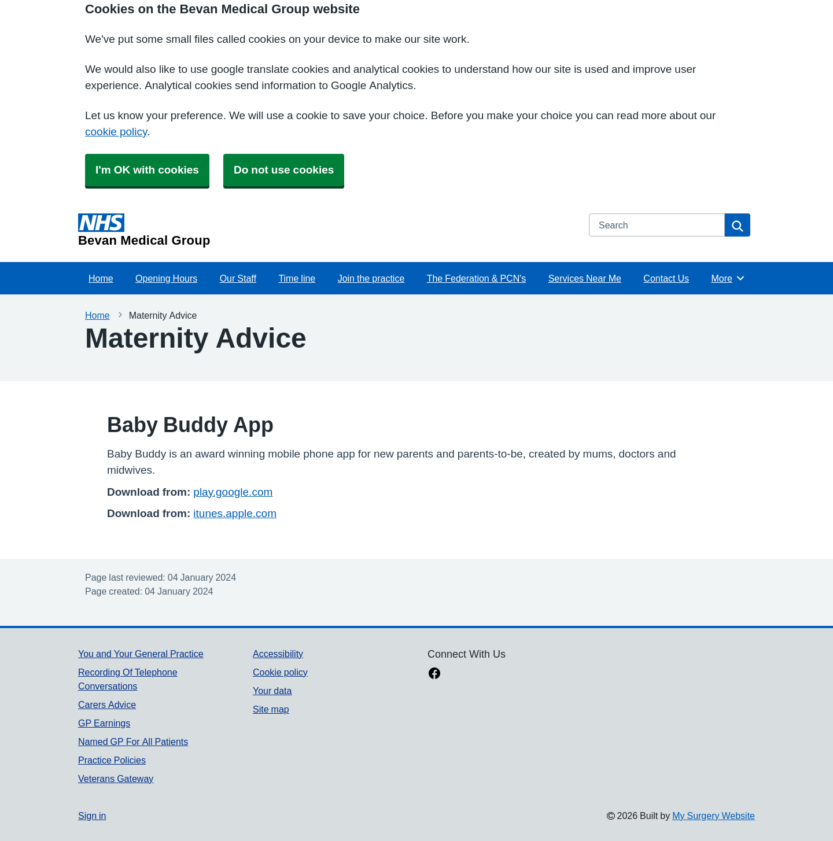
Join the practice (371, 278)
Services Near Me (584, 278)
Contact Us (666, 278)
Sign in (92, 815)
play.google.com (232, 491)
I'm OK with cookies (147, 169)
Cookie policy (280, 672)
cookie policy (116, 131)
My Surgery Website (713, 815)
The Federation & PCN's (476, 278)
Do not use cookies (284, 169)
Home (101, 278)
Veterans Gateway (115, 778)
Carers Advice (107, 704)
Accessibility (278, 653)
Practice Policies (112, 760)
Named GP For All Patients (133, 741)
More (728, 278)
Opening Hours (166, 278)
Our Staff (238, 278)
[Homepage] (326, 230)
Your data (272, 690)
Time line (296, 278)
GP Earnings (104, 723)
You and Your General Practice (141, 653)
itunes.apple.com (235, 513)
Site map (271, 709)
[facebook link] (434, 674)
